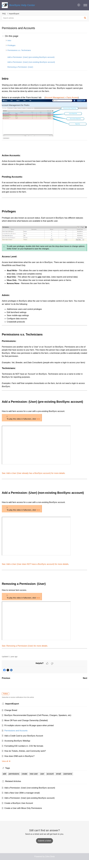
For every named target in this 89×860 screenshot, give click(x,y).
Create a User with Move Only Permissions (23, 808)
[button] (79, 5)
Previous (6, 678)
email (58, 774)
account (50, 774)
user (42, 774)
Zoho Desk (50, 856)
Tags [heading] (7, 768)
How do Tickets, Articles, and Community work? (25, 751)
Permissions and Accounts (16, 731)
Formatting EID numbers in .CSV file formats (23, 746)
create (24, 774)
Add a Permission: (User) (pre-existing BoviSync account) (31, 57)
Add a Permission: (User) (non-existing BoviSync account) (31, 62)
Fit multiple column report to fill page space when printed (29, 725)
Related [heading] (13, 781)
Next (85, 678)
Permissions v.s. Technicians (19, 50)
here (38, 419)
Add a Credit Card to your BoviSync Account (23, 736)
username (67, 774)
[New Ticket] (44, 841)
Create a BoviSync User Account (18, 803)
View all (6, 761)
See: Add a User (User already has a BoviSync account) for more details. (33, 473)
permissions (14, 774)
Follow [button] (5, 694)
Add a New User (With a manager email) (22, 793)
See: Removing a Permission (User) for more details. (25, 646)
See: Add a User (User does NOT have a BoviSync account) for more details (35, 564)
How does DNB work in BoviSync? (19, 756)
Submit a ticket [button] (44, 841)
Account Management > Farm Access (61, 97)
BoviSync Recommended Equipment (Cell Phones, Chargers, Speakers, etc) (37, 715)
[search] (44, 18)
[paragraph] (44, 364)
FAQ (4, 14)
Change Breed (10, 710)
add (4, 774)
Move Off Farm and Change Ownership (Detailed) (26, 720)
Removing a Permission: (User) (20, 67)
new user (34, 774)
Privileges (11, 45)
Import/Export (14, 14)
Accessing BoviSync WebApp (17, 741)
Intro (9, 40)
